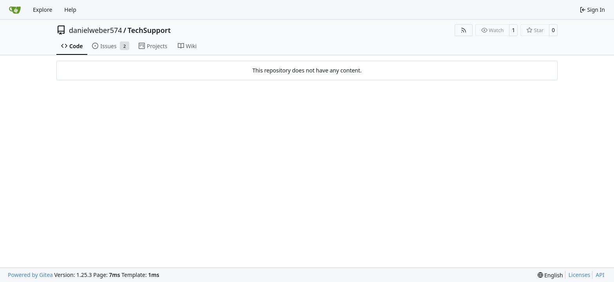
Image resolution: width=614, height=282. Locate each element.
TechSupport (149, 30)
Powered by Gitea (30, 274)
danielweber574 (95, 30)
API (600, 274)
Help (70, 9)
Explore (42, 9)
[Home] (15, 10)
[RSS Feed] (464, 30)
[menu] (550, 275)
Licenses (580, 274)
